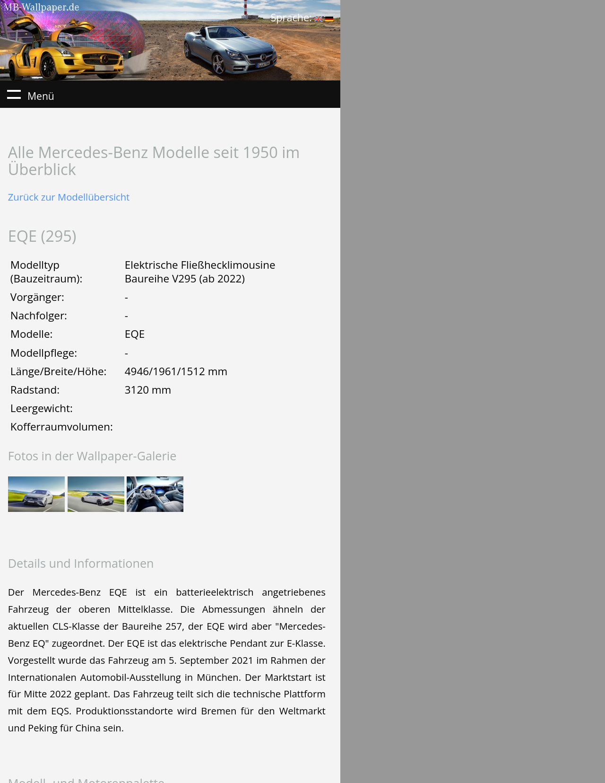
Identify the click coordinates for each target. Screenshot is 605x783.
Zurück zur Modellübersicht (69, 196)
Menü (13, 94)
